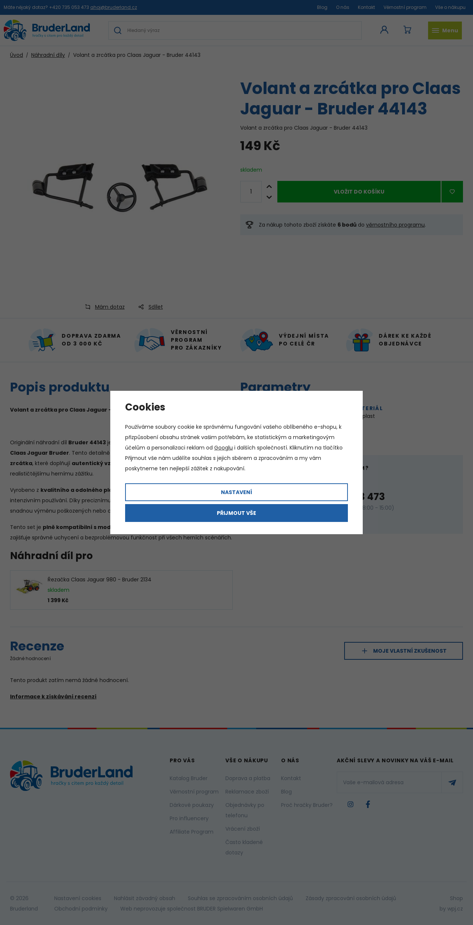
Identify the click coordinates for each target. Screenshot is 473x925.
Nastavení (236, 492)
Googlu (223, 447)
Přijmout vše (236, 513)
